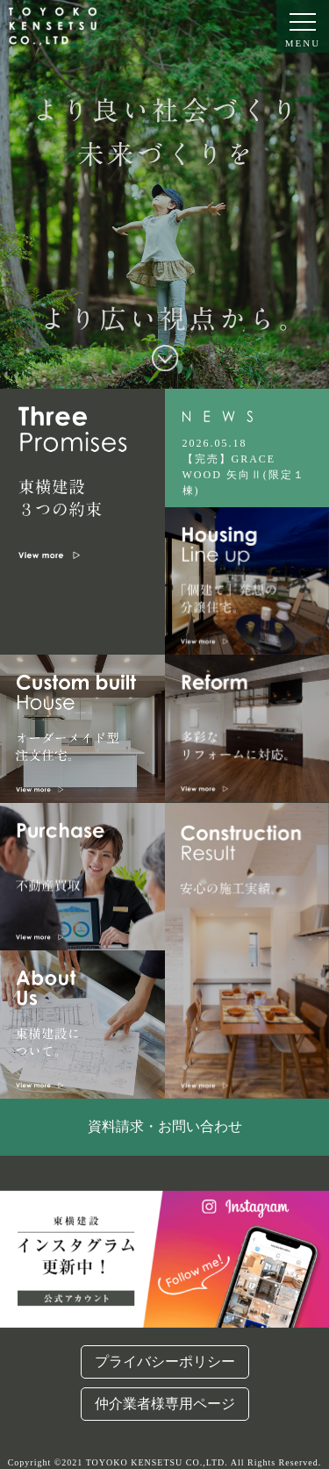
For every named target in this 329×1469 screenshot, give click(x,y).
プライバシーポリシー (165, 1361)
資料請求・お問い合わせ (165, 1126)
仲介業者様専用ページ (165, 1403)
